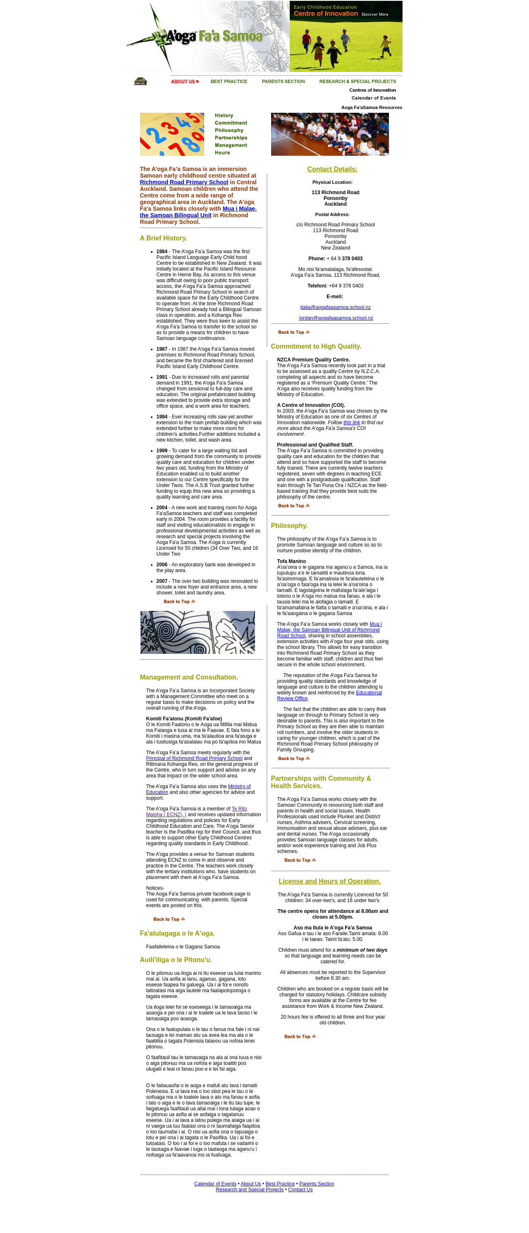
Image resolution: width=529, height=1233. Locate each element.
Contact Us (300, 1190)
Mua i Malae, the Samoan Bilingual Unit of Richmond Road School (329, 630)
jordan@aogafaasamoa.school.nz (336, 318)
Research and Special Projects (250, 1190)
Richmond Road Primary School (184, 182)
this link (351, 422)
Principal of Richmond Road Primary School (194, 758)
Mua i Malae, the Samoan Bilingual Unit (198, 212)
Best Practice (280, 1184)
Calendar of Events (215, 1184)
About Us (251, 1184)
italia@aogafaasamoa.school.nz (335, 307)
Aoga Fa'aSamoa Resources (372, 107)
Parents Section (316, 1184)
